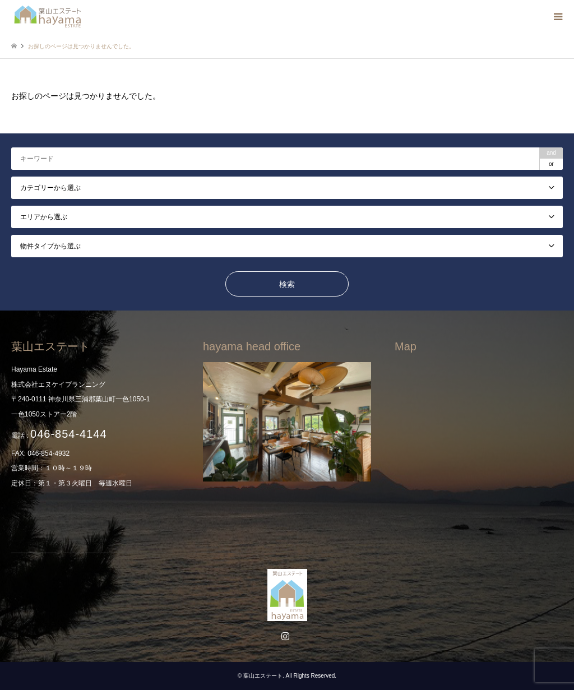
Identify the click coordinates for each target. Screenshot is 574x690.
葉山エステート (263, 676)
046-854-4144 (68, 434)
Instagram (287, 637)
